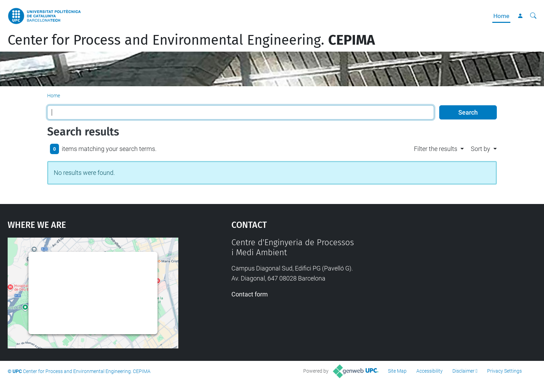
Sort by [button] (480, 148)
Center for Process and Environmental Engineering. (191, 40)
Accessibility (429, 371)
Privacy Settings (504, 371)
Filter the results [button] (435, 148)
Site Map (397, 371)
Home (501, 15)
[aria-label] (533, 16)
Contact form (249, 294)
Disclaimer (463, 371)
